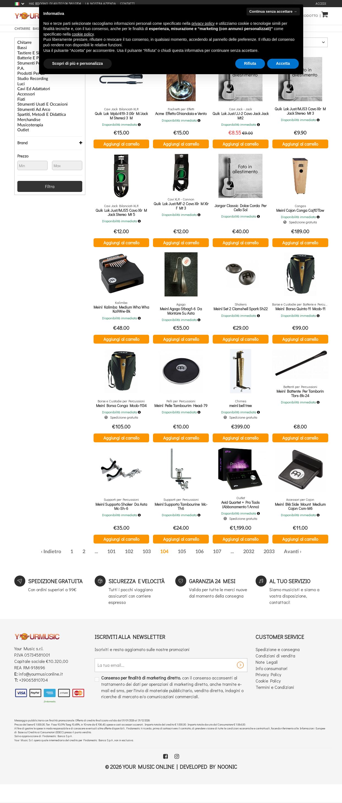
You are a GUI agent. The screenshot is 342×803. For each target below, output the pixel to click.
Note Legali (267, 680)
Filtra (49, 178)
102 (129, 570)
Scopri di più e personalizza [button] (77, 63)
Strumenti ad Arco (30, 103)
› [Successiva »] (300, 570)
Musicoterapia (27, 117)
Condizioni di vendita (275, 674)
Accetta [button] (283, 63)
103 (147, 570)
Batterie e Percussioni (33, 56)
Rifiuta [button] (250, 63)
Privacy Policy (268, 693)
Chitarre (23, 42)
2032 (248, 570)
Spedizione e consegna (278, 668)
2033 (269, 570)
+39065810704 (33, 698)
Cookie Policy (268, 699)
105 (182, 570)
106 (199, 570)
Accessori (24, 89)
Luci (20, 80)
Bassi (21, 47)
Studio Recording (30, 75)
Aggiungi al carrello (121, 144)
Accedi (321, 3)
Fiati (20, 94)
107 (217, 570)
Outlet (22, 122)
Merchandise (26, 113)
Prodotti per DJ (28, 71)
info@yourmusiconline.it (41, 692)
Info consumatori (272, 686)
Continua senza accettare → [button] (273, 11)
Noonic (227, 784)
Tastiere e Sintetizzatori (34, 52)
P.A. (20, 66)
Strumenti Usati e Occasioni (37, 99)
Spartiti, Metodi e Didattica (37, 108)
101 (111, 570)
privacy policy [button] (203, 23)
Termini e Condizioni (275, 705)
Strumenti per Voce (31, 61)
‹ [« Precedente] (41, 570)
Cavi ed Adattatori (30, 85)
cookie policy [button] (83, 34)
